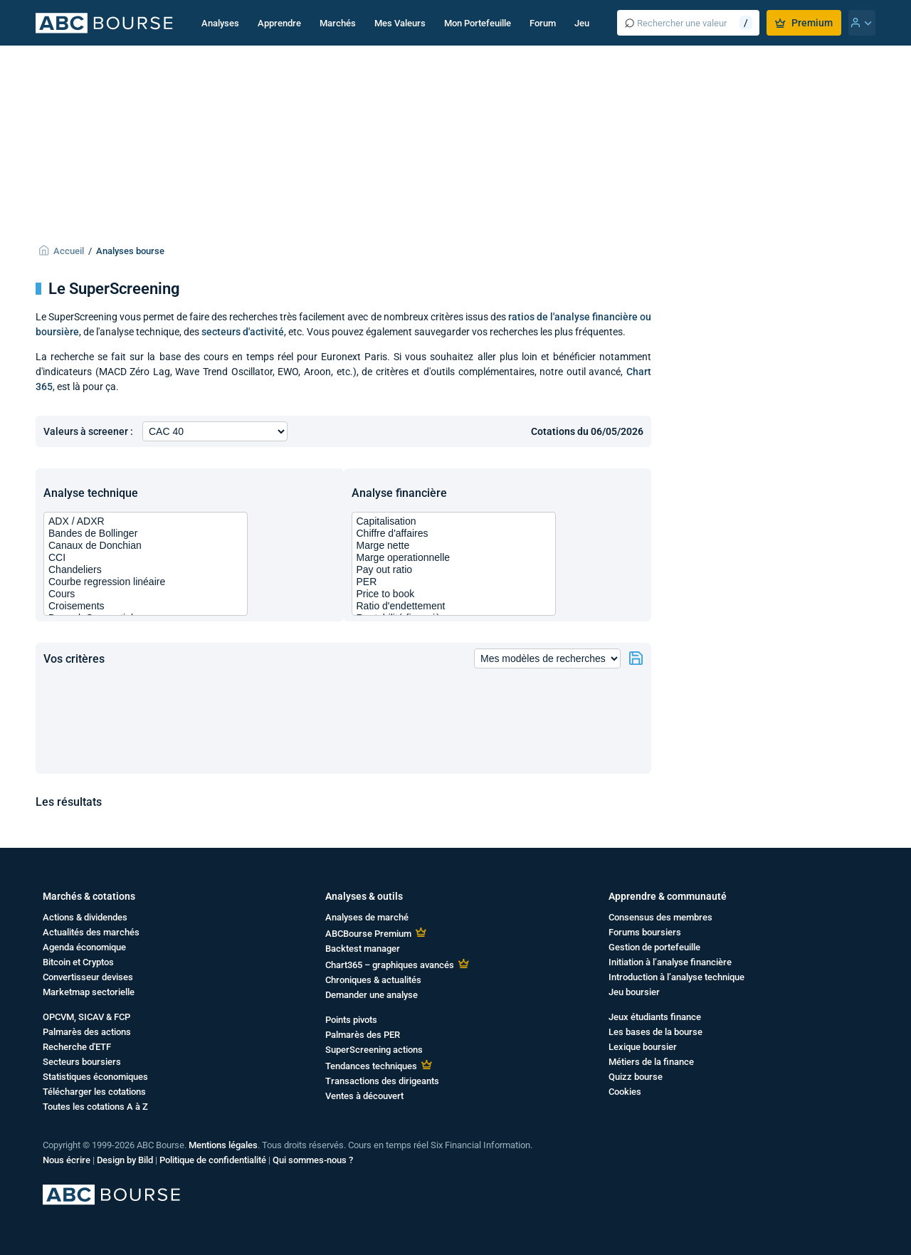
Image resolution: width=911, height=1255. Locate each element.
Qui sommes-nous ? (313, 1160)
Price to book (453, 594)
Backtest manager (362, 948)
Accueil (68, 251)
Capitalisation (453, 521)
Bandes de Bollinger (145, 533)
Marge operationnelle (453, 558)
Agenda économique (84, 947)
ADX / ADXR (145, 521)
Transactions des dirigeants (382, 1081)
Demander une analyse (371, 994)
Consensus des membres (660, 917)
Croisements (145, 606)
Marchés (338, 23)
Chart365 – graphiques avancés (389, 965)
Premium (804, 22)
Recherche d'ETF (77, 1046)
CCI (145, 558)
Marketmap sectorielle (89, 992)
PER (453, 582)
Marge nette (453, 546)
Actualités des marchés (91, 932)
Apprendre (279, 23)
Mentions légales (223, 1145)
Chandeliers (145, 570)
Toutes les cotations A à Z (95, 1106)
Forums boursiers (645, 932)
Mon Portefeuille (477, 23)
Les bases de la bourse (655, 1031)
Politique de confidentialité (212, 1160)
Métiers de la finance (651, 1061)
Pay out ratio (453, 570)
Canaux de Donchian (145, 546)
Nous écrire (66, 1160)
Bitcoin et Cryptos (78, 962)
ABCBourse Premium (368, 933)
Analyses (220, 23)
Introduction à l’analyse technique (676, 977)
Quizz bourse (636, 1076)
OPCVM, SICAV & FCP (86, 1017)
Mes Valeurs (400, 23)
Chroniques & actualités (373, 980)
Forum (543, 23)
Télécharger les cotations (94, 1091)
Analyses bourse (130, 251)
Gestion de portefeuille (654, 947)
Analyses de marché (367, 917)
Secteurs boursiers (82, 1061)
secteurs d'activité (242, 331)
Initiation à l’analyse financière (670, 962)
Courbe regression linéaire (145, 582)
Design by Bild (125, 1160)
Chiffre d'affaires (453, 533)
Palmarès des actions (87, 1031)
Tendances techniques (371, 1066)
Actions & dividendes (85, 917)
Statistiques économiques (95, 1076)
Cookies (625, 1091)
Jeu (581, 23)
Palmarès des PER (362, 1034)
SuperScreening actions (374, 1049)
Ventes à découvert (364, 1096)
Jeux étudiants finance (655, 1017)
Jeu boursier (634, 992)
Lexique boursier (643, 1046)
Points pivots (351, 1019)
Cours (145, 594)
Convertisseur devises (88, 977)
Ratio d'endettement (453, 606)
